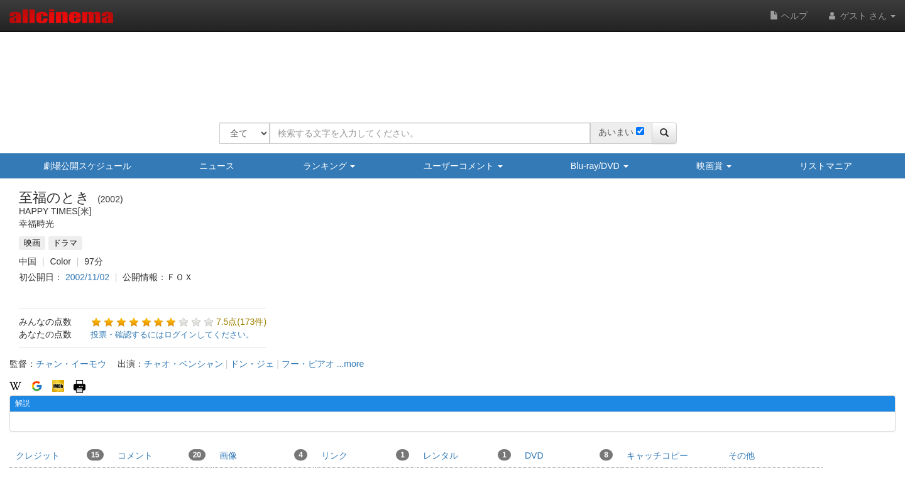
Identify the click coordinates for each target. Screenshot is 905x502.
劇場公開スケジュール (87, 166)
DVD (569, 455)
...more (351, 364)
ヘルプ (789, 16)
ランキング (329, 166)
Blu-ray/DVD (599, 166)
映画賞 (714, 166)
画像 (263, 455)
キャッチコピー (657, 455)
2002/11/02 (87, 277)
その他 (741, 455)
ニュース (216, 166)
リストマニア (825, 166)
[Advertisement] (448, 69)
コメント (162, 455)
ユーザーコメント (463, 166)
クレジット (60, 455)
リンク (365, 455)
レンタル (467, 455)
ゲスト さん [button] (861, 16)
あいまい (616, 132)
